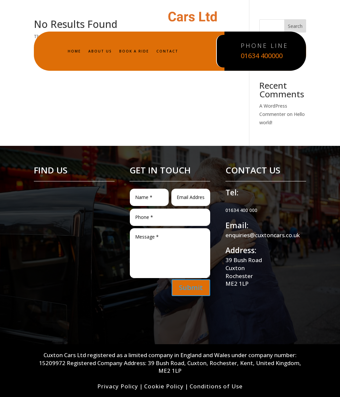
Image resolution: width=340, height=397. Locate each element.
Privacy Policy (117, 386)
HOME (74, 51)
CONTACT (167, 51)
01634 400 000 (241, 210)
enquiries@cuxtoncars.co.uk (262, 235)
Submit (191, 287)
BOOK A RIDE (134, 51)
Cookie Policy (164, 386)
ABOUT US (100, 51)
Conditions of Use (216, 386)
